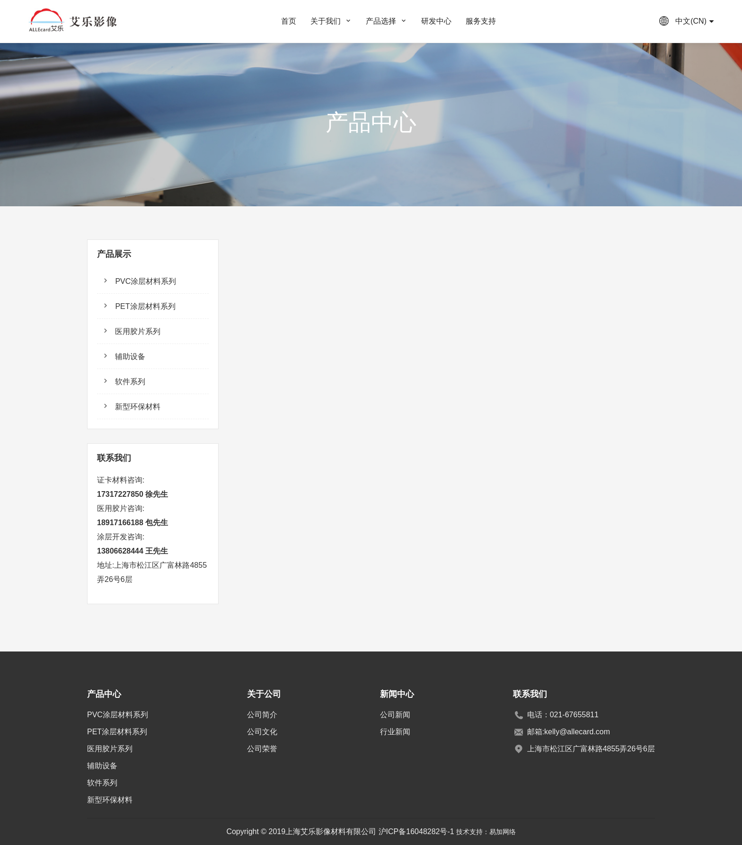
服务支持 (481, 21)
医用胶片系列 (136, 331)
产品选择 (381, 21)
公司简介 (262, 715)
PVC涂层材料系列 (144, 281)
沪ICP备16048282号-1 (416, 831)
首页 (288, 21)
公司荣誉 (262, 749)
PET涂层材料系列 (144, 306)
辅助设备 (129, 356)
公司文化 (262, 732)
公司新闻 (395, 715)
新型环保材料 (136, 407)
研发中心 (436, 21)
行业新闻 (395, 732)
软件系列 (129, 382)
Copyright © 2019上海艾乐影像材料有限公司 (302, 831)
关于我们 (325, 21)
